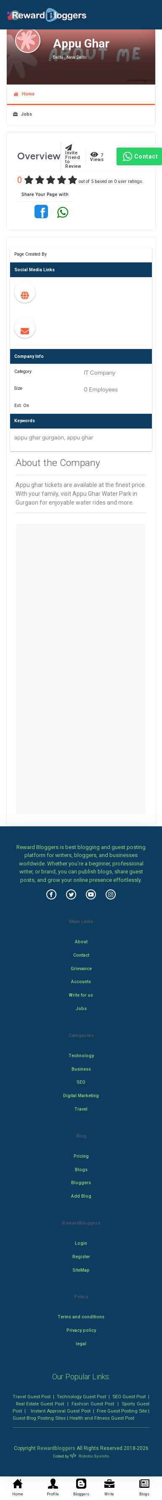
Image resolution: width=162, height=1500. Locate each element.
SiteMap (81, 1270)
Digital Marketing (81, 1095)
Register (81, 1256)
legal (81, 1344)
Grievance (81, 968)
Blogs (81, 1169)
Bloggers (81, 1182)
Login (81, 1243)
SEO (81, 1082)
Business (81, 1069)
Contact (139, 156)
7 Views (97, 157)
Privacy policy (81, 1330)
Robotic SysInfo (89, 1456)
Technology (81, 1055)
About (81, 941)
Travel (81, 1109)
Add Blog (81, 1196)
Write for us (81, 995)
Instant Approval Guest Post (60, 1411)
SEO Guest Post (129, 1396)
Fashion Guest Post (93, 1404)
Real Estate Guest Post (40, 1404)
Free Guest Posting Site (122, 1411)
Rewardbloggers (56, 1448)
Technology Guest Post (81, 1396)
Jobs (22, 114)
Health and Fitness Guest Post (101, 1418)
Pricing (81, 1156)
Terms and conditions (81, 1317)
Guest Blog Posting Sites (39, 1418)
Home (24, 94)
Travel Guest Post (31, 1396)
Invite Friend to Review (73, 156)
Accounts (81, 981)
